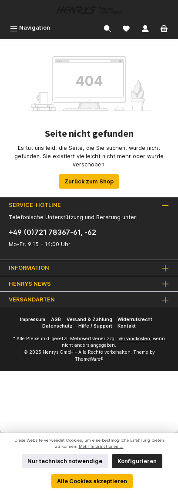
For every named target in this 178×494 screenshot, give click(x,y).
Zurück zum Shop (89, 181)
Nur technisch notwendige (64, 461)
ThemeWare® (89, 359)
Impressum (32, 319)
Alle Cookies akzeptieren (92, 481)
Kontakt (127, 326)
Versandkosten (134, 339)
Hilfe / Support (95, 326)
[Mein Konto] (145, 27)
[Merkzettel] (126, 27)
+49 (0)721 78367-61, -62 (52, 232)
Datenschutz (57, 326)
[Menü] (30, 27)
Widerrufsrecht (135, 319)
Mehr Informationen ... (101, 446)
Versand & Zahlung (89, 319)
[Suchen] (107, 27)
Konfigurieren (137, 461)
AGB (56, 319)
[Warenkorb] (164, 27)
